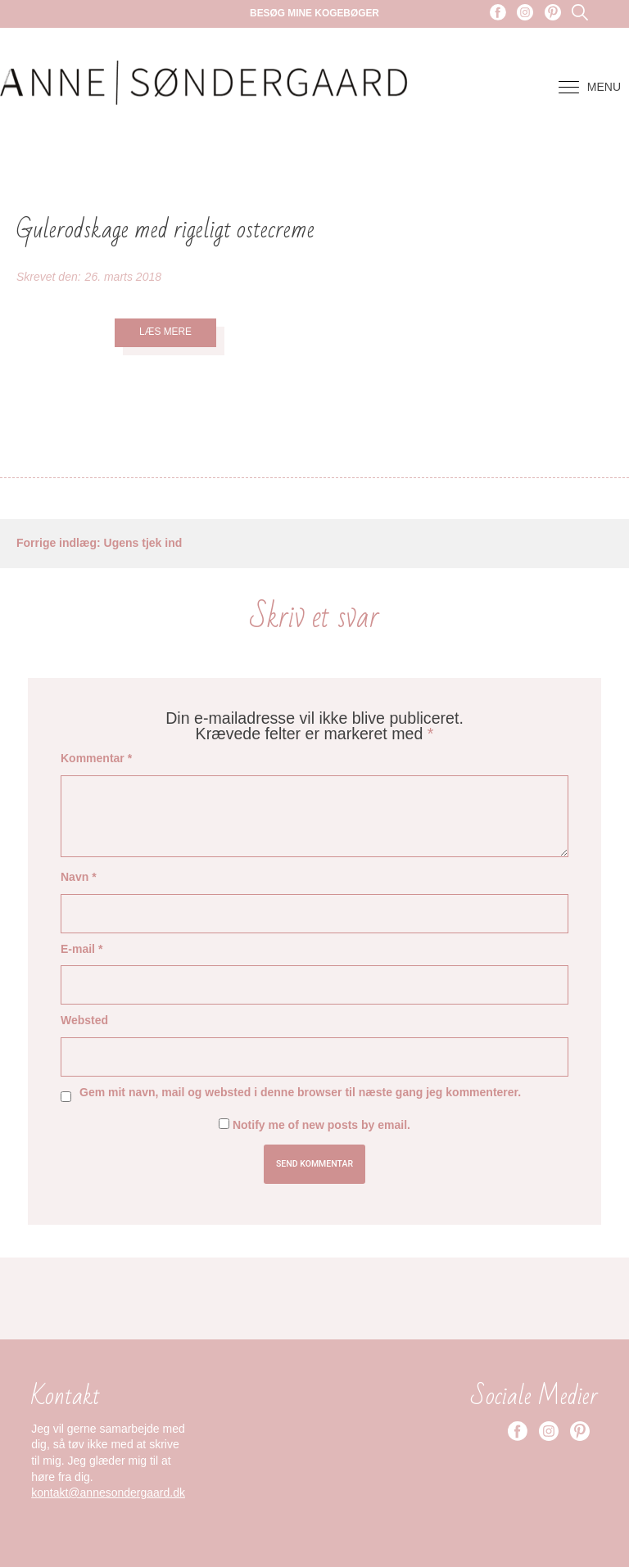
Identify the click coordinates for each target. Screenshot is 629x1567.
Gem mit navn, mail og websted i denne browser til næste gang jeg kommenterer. (300, 1092)
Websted (84, 1020)
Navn (79, 876)
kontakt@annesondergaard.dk (108, 1492)
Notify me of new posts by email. (321, 1124)
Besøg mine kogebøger (314, 13)
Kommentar (96, 758)
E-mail (81, 948)
